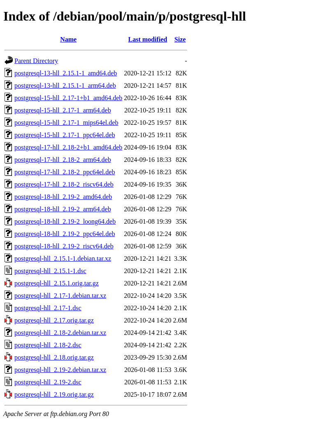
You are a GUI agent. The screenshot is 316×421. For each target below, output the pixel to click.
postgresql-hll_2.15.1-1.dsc (50, 270)
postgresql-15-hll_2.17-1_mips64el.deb (66, 122)
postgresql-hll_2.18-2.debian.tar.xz (60, 332)
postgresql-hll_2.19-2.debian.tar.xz (60, 369)
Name (68, 39)
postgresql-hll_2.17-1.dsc (47, 307)
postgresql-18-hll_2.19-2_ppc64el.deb (64, 233)
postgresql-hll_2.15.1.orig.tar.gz (56, 283)
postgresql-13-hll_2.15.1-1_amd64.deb (65, 73)
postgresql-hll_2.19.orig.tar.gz (54, 394)
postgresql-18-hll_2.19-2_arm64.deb (62, 209)
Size (180, 39)
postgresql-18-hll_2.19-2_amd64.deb (63, 196)
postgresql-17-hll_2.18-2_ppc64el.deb (64, 171)
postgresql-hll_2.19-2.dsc (47, 382)
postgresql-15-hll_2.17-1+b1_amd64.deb (68, 97)
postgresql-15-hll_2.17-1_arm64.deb (62, 110)
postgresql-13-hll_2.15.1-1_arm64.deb (65, 85)
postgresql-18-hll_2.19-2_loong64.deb (65, 221)
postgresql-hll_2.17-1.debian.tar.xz (60, 295)
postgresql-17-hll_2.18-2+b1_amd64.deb (68, 147)
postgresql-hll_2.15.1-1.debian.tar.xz (62, 258)
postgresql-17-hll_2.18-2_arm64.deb (62, 159)
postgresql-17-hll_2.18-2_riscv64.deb (64, 184)
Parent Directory (36, 60)
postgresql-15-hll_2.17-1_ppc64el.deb (64, 134)
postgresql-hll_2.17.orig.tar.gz (54, 320)
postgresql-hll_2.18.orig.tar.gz (54, 357)
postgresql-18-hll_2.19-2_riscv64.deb (64, 246)
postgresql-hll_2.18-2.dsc (47, 344)
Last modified (147, 39)
